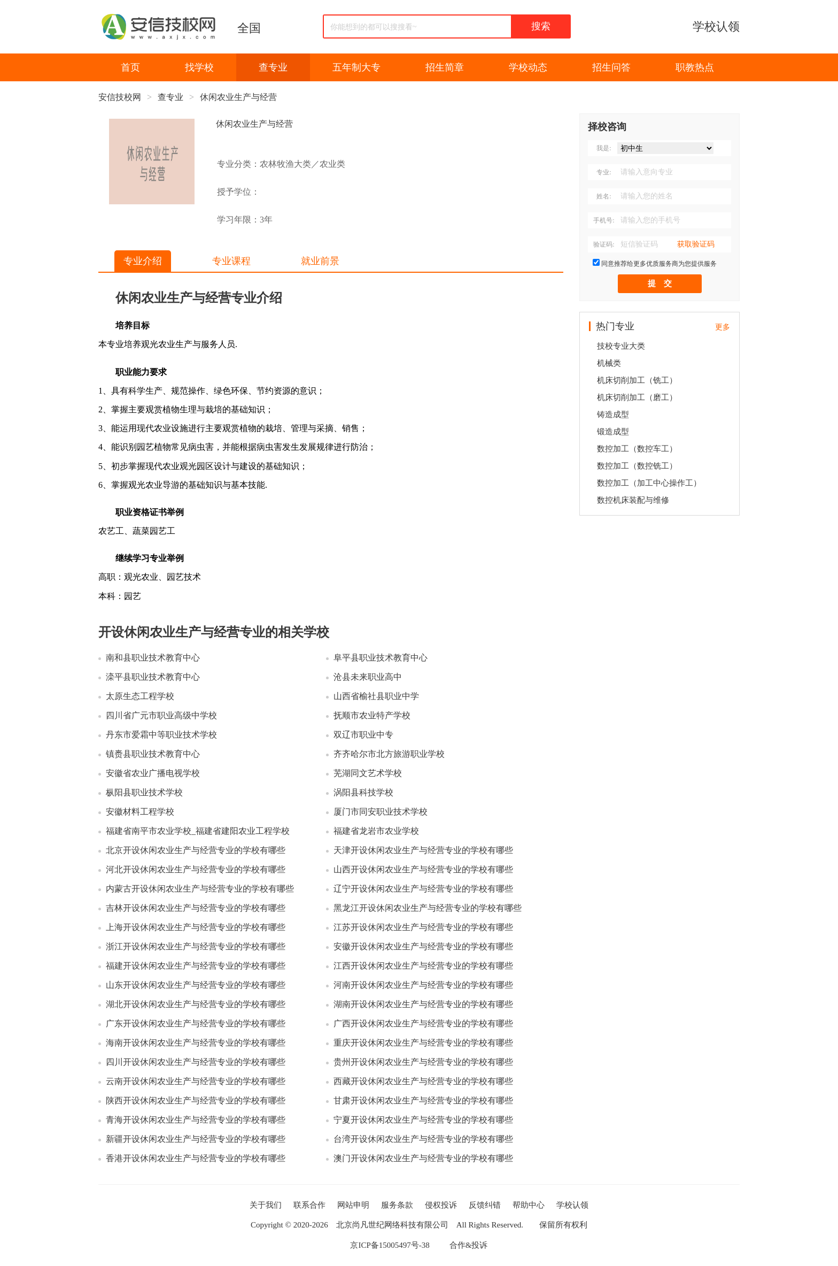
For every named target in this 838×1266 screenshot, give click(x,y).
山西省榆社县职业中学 (376, 696)
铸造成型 (613, 414)
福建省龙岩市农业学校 (376, 830)
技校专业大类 (621, 346)
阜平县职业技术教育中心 (380, 657)
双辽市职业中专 (363, 734)
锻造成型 (613, 431)
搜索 (540, 26)
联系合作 (309, 1205)
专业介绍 (142, 261)
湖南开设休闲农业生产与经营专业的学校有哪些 (423, 1004)
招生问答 (611, 67)
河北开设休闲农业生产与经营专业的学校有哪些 (195, 869)
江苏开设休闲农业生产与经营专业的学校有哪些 (423, 927)
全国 (249, 28)
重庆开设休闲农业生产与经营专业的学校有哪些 (423, 1042)
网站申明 (353, 1205)
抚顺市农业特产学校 (371, 715)
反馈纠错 (485, 1205)
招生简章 (444, 67)
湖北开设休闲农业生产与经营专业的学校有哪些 (195, 1004)
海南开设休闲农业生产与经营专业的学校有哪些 (195, 1042)
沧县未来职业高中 (367, 676)
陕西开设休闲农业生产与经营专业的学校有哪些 (195, 1100)
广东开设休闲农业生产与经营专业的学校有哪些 (195, 1023)
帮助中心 (529, 1205)
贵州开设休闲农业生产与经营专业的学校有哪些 (423, 1061)
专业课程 (231, 261)
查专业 (273, 67)
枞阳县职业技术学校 (144, 792)
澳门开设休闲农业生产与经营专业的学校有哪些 (423, 1158)
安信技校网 (119, 97)
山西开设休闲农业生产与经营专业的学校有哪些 (423, 869)
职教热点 (695, 67)
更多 (722, 327)
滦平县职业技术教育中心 (153, 676)
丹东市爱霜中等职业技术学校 (161, 734)
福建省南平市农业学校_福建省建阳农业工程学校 (198, 830)
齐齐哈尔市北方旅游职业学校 (389, 753)
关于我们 (266, 1205)
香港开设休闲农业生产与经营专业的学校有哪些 (195, 1158)
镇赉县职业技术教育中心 (153, 753)
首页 (130, 67)
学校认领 (716, 26)
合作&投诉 (468, 1245)
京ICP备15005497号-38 (389, 1245)
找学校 (199, 67)
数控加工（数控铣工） (637, 466)
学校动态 (528, 67)
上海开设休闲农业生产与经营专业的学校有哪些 (195, 927)
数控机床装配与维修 (633, 500)
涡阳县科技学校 (363, 792)
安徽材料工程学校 (140, 811)
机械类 (609, 363)
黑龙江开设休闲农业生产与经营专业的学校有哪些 (427, 907)
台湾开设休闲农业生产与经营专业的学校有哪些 (423, 1139)
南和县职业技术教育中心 (153, 657)
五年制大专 (356, 67)
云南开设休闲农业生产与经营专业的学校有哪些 (195, 1081)
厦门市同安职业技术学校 (380, 811)
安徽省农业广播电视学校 (153, 773)
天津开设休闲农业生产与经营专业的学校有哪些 (423, 850)
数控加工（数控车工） (637, 448)
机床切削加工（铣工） (637, 380)
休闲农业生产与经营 (238, 97)
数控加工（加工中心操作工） (649, 483)
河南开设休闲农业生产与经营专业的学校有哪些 (423, 984)
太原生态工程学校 (140, 696)
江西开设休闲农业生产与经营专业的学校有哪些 (423, 965)
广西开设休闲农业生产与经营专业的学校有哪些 (423, 1023)
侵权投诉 (441, 1205)
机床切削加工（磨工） (637, 397)
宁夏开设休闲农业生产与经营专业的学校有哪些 (423, 1119)
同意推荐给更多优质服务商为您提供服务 (659, 263)
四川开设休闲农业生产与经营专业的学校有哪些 (195, 1061)
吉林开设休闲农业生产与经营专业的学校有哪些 (195, 907)
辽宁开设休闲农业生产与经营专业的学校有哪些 (423, 888)
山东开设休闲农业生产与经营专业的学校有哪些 (195, 984)
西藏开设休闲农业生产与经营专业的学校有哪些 (423, 1081)
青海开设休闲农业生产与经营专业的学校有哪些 (195, 1119)
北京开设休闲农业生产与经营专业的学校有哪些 (195, 850)
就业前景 (320, 261)
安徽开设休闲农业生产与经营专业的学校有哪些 (423, 946)
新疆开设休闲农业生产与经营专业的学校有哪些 (195, 1139)
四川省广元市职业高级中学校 (161, 715)
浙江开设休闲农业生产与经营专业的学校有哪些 (195, 946)
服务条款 (397, 1205)
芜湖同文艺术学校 (367, 773)
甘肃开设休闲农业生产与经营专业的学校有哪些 (423, 1100)
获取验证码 (696, 244)
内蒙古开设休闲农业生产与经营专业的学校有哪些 (200, 888)
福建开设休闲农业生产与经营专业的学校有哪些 (195, 965)
